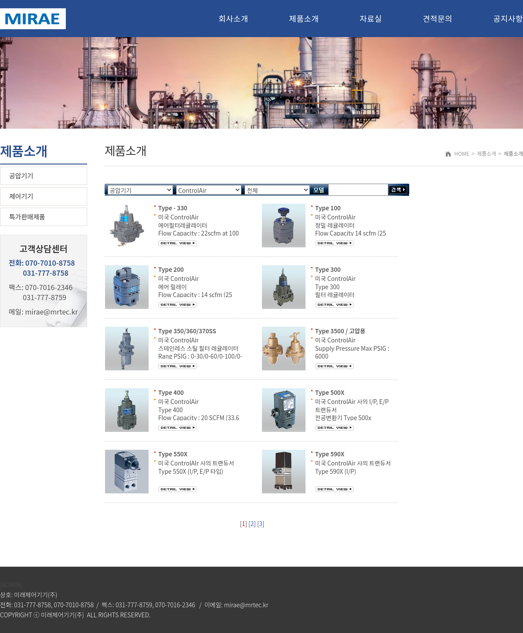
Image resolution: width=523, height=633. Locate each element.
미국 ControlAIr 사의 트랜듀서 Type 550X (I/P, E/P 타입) (196, 466)
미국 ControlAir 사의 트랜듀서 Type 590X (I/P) (353, 466)
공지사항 (508, 18)
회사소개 (233, 18)
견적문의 (437, 18)
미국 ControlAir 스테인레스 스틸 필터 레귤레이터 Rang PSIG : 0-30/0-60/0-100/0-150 (200, 351)
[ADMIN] (11, 584)
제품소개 (304, 18)
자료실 (371, 18)
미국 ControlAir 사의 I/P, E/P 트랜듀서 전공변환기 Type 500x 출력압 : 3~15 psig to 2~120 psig (357, 417)
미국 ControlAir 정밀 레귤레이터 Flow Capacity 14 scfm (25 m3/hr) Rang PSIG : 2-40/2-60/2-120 (353, 232)
